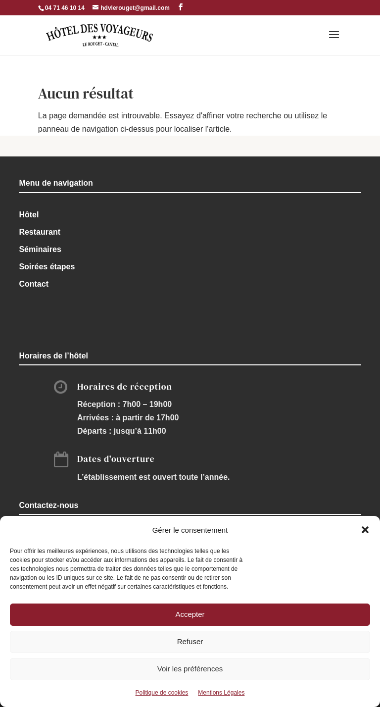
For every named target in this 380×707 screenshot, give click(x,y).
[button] (365, 530)
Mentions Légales (221, 692)
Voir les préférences (190, 668)
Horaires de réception (124, 386)
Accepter (189, 614)
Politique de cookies (162, 692)
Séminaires (40, 249)
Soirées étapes (47, 266)
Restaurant (39, 232)
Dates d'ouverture (116, 459)
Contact (33, 284)
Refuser (190, 641)
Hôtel (29, 214)
